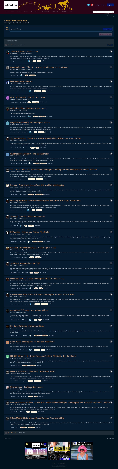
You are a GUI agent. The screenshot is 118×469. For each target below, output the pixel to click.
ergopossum (13, 234)
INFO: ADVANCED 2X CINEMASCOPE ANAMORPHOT (33, 371)
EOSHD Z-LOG (55, 11)
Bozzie (12, 110)
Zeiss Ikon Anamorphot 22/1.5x (24, 51)
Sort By (110, 44)
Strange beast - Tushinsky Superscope (27, 387)
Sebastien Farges (14, 280)
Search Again (107, 29)
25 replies (25, 304)
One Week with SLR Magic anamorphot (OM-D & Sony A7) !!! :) (37, 279)
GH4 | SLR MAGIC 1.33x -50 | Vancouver (27, 97)
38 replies (23, 61)
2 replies (23, 102)
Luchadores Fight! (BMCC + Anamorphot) (28, 108)
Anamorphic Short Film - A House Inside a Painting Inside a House (39, 67)
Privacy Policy (61, 463)
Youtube (26, 11)
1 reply (25, 335)
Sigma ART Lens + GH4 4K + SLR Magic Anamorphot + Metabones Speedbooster (45, 138)
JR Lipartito (13, 83)
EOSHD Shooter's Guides (67, 11)
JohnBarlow (13, 171)
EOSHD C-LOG (45, 11)
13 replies (24, 288)
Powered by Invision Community (59, 466)
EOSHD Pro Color (35, 11)
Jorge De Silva (14, 358)
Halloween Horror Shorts (21, 81)
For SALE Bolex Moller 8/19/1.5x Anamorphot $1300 (33, 248)
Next (12, 45)
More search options (105, 34)
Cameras (29, 53)
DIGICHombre (13, 249)
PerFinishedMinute (15, 69)
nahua (11, 140)
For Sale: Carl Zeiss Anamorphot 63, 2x (27, 326)
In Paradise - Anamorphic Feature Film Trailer (29, 232)
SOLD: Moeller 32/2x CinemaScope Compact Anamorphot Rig (37, 418)
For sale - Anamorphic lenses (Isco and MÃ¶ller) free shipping (37, 185)
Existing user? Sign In (100, 5)
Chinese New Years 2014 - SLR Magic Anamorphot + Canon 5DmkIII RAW (42, 294)
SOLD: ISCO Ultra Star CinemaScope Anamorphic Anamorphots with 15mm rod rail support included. (54, 169)
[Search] (98, 12)
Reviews (19, 11)
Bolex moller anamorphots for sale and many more (32, 342)
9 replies (23, 381)
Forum (13, 11)
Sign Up (110, 5)
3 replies (24, 91)
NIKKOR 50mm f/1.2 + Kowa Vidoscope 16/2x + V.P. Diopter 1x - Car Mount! (43, 356)
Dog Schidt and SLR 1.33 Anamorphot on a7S (30, 122)
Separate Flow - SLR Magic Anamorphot (27, 216)
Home (7, 11)
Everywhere (106, 13)
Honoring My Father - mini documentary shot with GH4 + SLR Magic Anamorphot (45, 200)
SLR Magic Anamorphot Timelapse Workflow (29, 154)
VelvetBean (13, 343)
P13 (11, 312)
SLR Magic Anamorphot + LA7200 (25, 263)
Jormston (12, 99)
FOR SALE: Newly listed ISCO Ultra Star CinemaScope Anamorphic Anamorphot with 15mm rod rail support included (60, 402)
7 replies (24, 132)
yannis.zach (13, 328)
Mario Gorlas (13, 187)
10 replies (23, 116)
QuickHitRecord (14, 53)
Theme (54, 463)
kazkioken (12, 124)
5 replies (23, 396)
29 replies (25, 272)
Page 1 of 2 (22, 45)
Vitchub (12, 156)
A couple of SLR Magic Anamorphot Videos (29, 310)
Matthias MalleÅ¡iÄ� (15, 389)
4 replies (25, 147)
